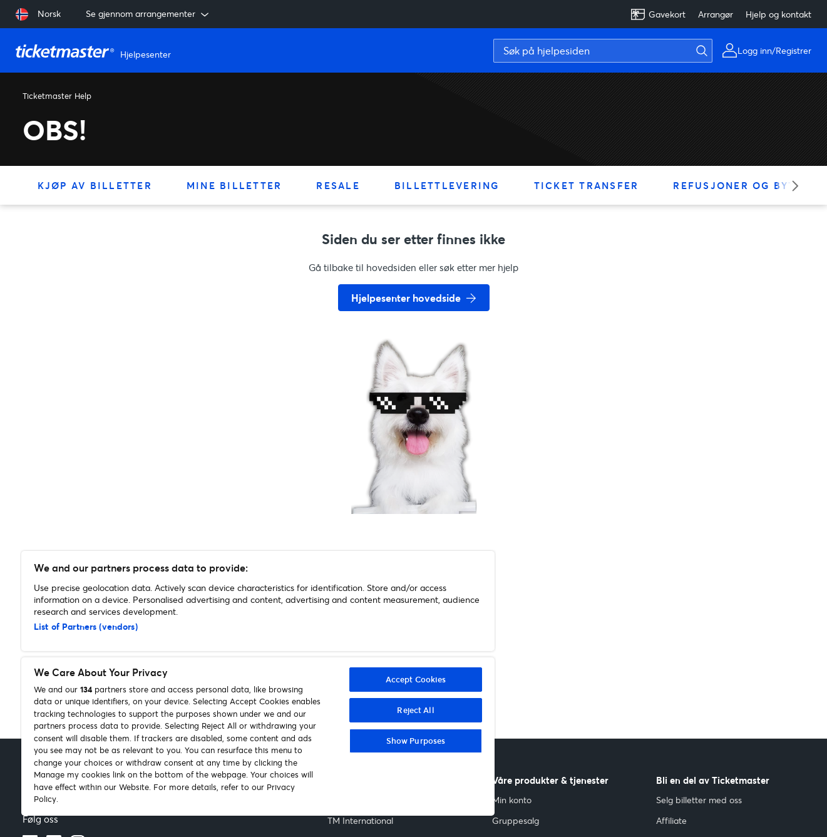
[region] (258, 683)
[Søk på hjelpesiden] (602, 51)
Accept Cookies (416, 679)
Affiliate (671, 820)
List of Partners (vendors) (86, 626)
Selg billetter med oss (699, 800)
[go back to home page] (413, 469)
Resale (338, 185)
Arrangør (715, 14)
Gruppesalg (515, 820)
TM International (360, 820)
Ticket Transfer (586, 185)
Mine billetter (234, 185)
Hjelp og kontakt (778, 14)
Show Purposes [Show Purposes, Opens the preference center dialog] (416, 740)
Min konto (512, 800)
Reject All (415, 710)
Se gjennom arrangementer (148, 14)
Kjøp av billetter (95, 185)
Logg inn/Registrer (774, 50)
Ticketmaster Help (57, 95)
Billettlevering (447, 185)
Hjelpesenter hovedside (406, 297)
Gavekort (658, 14)
